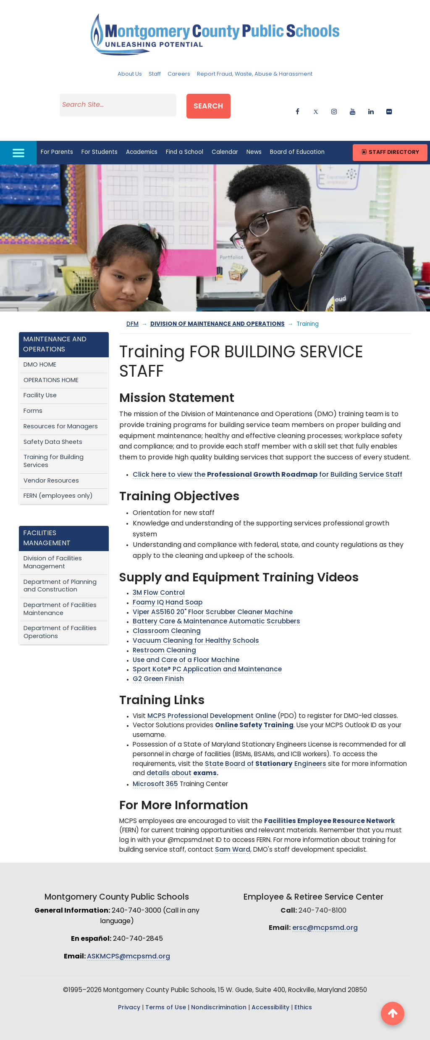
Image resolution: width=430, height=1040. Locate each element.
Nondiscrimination (218, 990)
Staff (155, 74)
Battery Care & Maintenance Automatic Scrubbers (216, 605)
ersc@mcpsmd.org (325, 911)
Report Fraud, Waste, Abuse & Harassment (254, 74)
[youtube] (352, 102)
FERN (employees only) (58, 479)
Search (231, 100)
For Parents (57, 135)
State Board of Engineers (265, 747)
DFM (132, 307)
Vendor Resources (51, 464)
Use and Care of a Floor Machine (186, 643)
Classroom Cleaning (167, 615)
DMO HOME (40, 348)
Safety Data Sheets (53, 425)
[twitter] (316, 102)
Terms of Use (165, 990)
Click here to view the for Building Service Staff (267, 458)
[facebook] (297, 102)
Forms (33, 394)
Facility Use (40, 379)
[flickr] (389, 102)
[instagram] (334, 102)
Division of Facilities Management (53, 546)
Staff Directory (390, 135)
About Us (130, 74)
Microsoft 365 (155, 768)
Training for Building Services (54, 445)
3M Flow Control (159, 576)
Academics (141, 135)
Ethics (303, 990)
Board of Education (297, 135)
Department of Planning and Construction (60, 569)
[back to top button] (392, 1013)
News (254, 135)
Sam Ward (232, 833)
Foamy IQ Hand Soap (167, 586)
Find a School (184, 135)
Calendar (225, 135)
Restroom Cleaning (164, 634)
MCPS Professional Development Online (211, 699)
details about (182, 757)
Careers (179, 74)
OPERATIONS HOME (51, 363)
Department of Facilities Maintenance (60, 593)
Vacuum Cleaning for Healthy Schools (196, 624)
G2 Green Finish (158, 663)
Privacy (129, 990)
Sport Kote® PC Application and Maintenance (207, 653)
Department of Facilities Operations (60, 616)
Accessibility (270, 990)
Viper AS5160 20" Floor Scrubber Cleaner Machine (213, 595)
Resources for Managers (61, 409)
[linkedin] (371, 102)
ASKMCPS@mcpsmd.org (128, 939)
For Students (99, 135)
